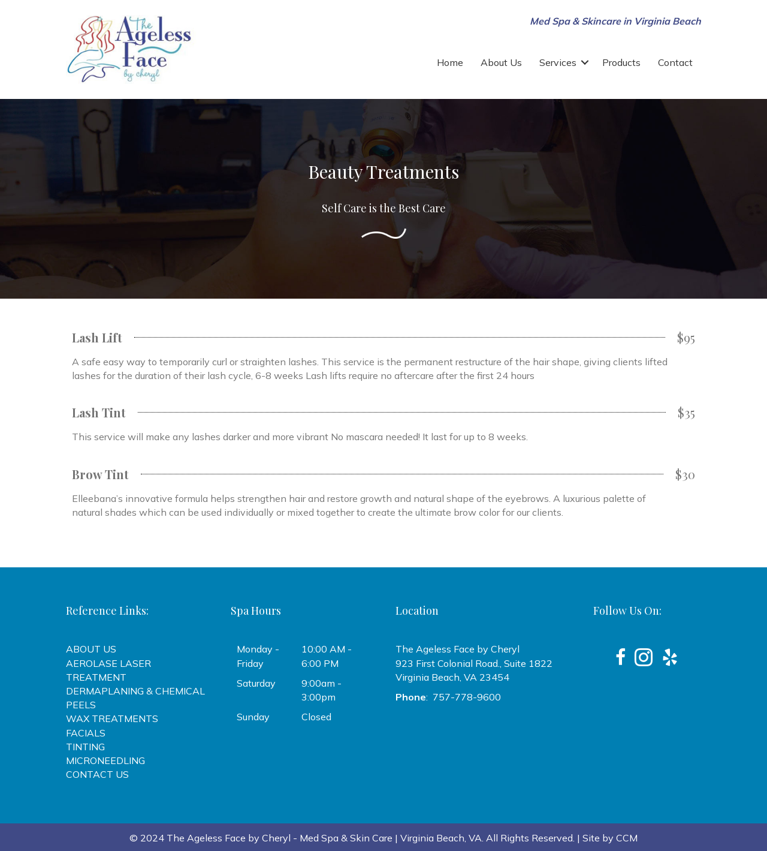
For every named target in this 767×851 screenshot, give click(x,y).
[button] (584, 62)
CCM (627, 838)
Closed (316, 717)
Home (450, 62)
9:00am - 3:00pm (321, 690)
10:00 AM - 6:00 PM (326, 656)
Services (557, 62)
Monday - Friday (258, 656)
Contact (675, 62)
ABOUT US (91, 649)
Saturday (256, 683)
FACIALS (85, 733)
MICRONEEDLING (105, 760)
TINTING (85, 747)
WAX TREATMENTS (112, 718)
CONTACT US (97, 774)
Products (621, 62)
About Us (501, 62)
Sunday (253, 717)
